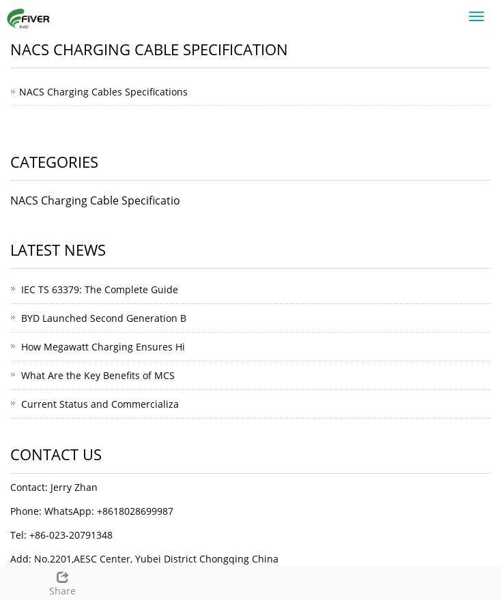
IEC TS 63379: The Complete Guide (99, 289)
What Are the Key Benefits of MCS (98, 375)
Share (63, 582)
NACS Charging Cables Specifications (103, 91)
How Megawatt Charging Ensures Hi (103, 346)
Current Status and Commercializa (100, 403)
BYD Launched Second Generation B (103, 318)
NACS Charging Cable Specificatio (95, 200)
